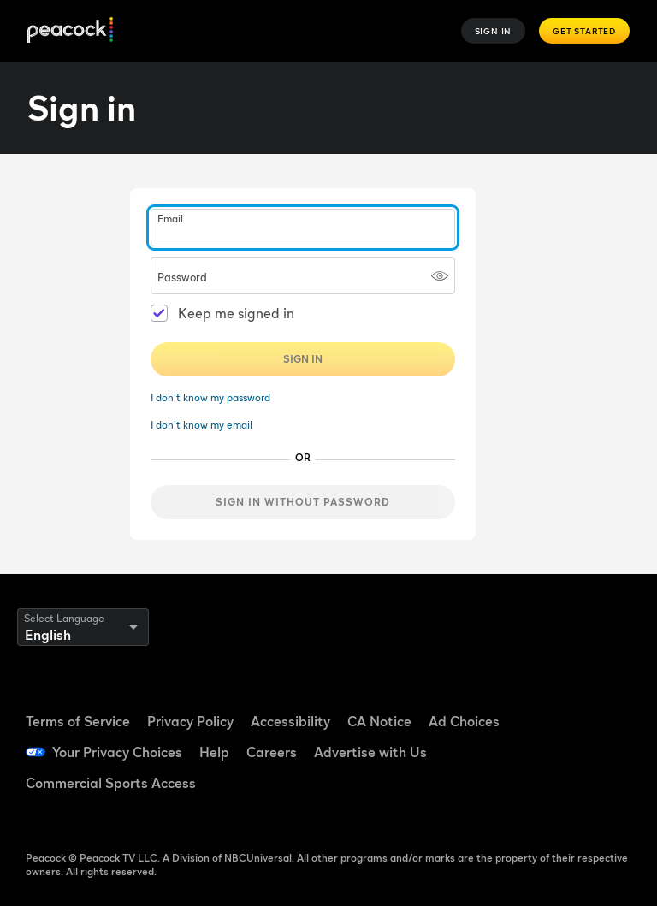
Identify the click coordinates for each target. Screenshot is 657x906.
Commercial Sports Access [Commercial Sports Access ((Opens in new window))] (111, 782)
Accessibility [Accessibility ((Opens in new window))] (290, 721)
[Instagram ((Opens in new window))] (601, 750)
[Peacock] (70, 31)
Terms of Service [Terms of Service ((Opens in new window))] (78, 721)
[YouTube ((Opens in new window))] (557, 750)
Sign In (493, 31)
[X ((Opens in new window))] (557, 798)
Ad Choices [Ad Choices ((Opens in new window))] (464, 721)
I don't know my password (210, 397)
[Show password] (439, 275)
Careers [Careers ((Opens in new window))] (271, 752)
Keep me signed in (236, 313)
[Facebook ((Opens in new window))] (557, 702)
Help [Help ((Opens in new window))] (214, 752)
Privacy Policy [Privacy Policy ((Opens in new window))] (190, 721)
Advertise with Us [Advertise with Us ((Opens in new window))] (370, 752)
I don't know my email (201, 424)
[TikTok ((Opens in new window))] (601, 702)
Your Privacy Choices (117, 752)
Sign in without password (302, 501)
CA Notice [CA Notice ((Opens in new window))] (379, 721)
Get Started (584, 31)
